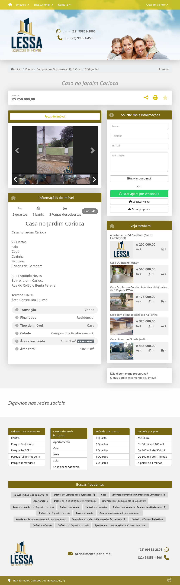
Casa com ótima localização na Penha (134, 314)
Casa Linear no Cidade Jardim (128, 339)
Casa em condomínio (66, 467)
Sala (55, 460)
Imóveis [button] (21, 4)
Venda (29, 69)
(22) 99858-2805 (84, 31)
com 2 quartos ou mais (73, 525)
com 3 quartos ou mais (54, 513)
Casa (78, 69)
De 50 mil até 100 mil (151, 444)
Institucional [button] (42, 4)
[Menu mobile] (10, 5)
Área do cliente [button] (155, 4)
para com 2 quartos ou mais (119, 513)
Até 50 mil (144, 438)
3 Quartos (101, 450)
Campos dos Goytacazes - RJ (54, 69)
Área (56, 454)
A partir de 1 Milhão (150, 462)
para (69, 507)
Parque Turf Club (21, 450)
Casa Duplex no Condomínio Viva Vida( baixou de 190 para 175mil (139, 288)
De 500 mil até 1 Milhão (152, 456)
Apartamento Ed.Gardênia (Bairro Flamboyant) (131, 236)
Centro (15, 438)
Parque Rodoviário (22, 444)
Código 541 (92, 69)
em (31, 494)
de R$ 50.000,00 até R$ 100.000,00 (75, 500)
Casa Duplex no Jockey (124, 262)
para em (138, 494)
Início (16, 69)
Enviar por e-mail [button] (139, 178)
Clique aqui (117, 377)
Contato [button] (63, 4)
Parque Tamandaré (23, 462)
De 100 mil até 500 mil (151, 450)
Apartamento (61, 442)
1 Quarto (101, 438)
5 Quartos (101, 462)
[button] (18, 150)
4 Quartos (101, 456)
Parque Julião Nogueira (25, 456)
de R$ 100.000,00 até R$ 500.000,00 (124, 500)
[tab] (23, 116)
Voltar (164, 69)
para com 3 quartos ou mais (33, 507)
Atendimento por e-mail (90, 554)
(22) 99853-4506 (82, 38)
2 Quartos (101, 444)
